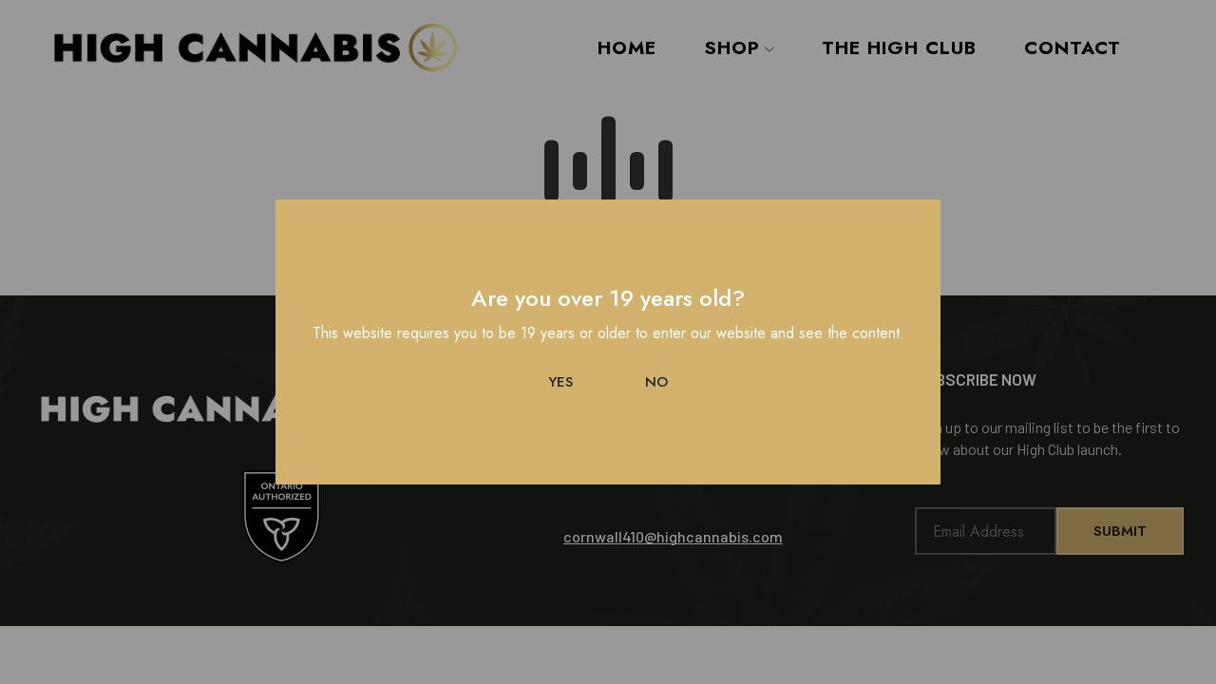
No (656, 381)
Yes (560, 381)
